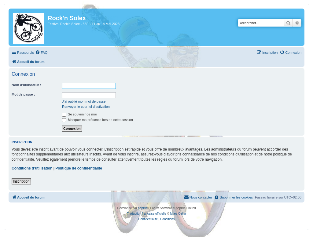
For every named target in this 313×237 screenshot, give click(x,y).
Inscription (21, 181)
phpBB (142, 208)
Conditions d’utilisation (32, 168)
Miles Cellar (178, 213)
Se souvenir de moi (79, 114)
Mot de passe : (23, 94)
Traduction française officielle (146, 213)
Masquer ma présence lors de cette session (97, 120)
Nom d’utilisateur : (26, 85)
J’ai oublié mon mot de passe (83, 101)
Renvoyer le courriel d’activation (86, 106)
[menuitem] (41, 52)
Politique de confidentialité (78, 168)
